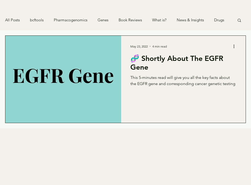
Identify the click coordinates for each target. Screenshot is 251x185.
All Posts (12, 20)
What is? (159, 20)
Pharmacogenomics (70, 20)
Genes (103, 20)
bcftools (37, 20)
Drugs (219, 20)
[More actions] (236, 46)
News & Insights (190, 20)
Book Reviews (130, 20)
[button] (239, 20)
